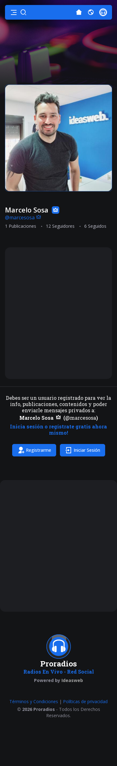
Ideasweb (72, 680)
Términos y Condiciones (33, 701)
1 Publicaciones (20, 226)
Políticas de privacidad (85, 701)
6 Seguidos (95, 226)
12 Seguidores (60, 226)
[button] (13, 12)
